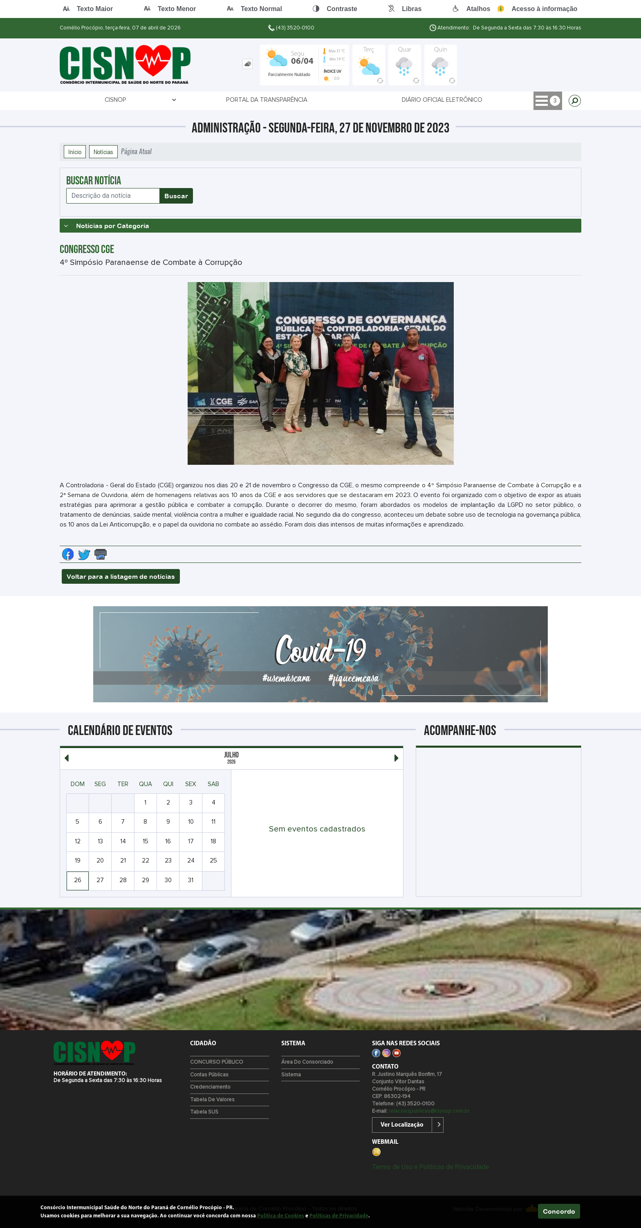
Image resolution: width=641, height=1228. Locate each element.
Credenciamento (210, 1087)
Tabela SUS (204, 1112)
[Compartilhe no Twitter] (84, 554)
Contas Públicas (209, 1075)
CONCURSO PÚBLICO (216, 1062)
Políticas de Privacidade (338, 1216)
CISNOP (94, 100)
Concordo (559, 1211)
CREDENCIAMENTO (388, 100)
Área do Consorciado (307, 1062)
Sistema (291, 1075)
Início (74, 152)
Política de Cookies (280, 1216)
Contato (531, 100)
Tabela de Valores (212, 1100)
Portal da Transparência (174, 100)
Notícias (103, 152)
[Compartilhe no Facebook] (68, 554)
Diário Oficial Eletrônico (288, 100)
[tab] (247, 64)
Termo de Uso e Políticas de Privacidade (430, 1167)
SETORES (461, 100)
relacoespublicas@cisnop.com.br (429, 1111)
